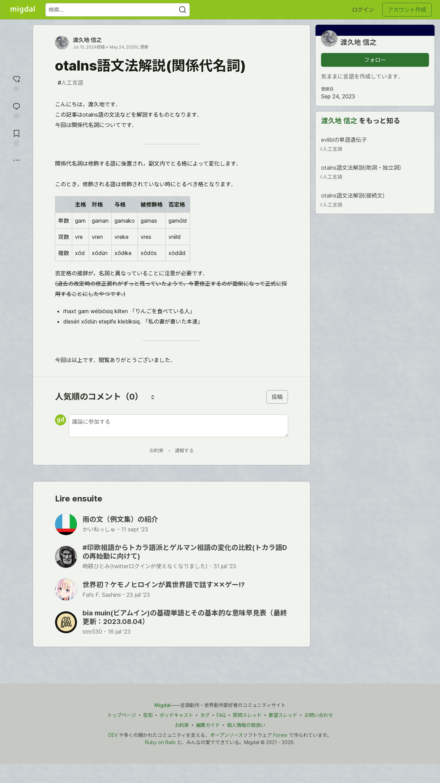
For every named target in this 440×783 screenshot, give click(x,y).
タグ (205, 715)
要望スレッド (282, 715)
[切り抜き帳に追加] (17, 137)
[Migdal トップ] (23, 10)
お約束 (156, 450)
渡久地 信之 (87, 39)
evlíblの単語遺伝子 (374, 144)
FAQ (221, 715)
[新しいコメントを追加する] (178, 426)
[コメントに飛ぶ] (17, 110)
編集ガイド (208, 725)
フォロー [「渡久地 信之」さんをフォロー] (375, 59)
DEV (113, 735)
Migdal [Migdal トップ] (162, 705)
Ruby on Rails (160, 742)
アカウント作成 (407, 9)
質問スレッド (247, 715)
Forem (280, 735)
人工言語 (70, 82)
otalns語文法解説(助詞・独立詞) (374, 172)
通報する (184, 450)
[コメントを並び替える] (152, 397)
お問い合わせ (318, 715)
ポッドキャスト (176, 715)
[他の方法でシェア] (16, 160)
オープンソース (226, 735)
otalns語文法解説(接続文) (374, 200)
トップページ (121, 715)
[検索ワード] (117, 10)
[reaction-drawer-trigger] (16, 83)
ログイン (363, 9)
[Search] (182, 9)
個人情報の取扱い (246, 725)
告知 (148, 715)
